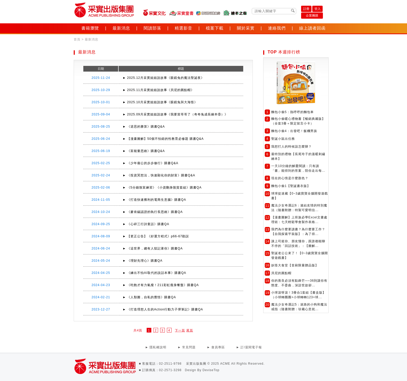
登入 (317, 9)
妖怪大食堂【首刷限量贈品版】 (294, 265)
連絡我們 (277, 28)
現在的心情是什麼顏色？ (289, 178)
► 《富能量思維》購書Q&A (144, 151)
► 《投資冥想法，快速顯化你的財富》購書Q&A (159, 175)
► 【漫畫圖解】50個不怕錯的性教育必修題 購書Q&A (163, 139)
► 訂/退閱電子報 (249, 347)
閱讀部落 (152, 28)
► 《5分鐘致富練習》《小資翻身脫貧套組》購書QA (162, 187)
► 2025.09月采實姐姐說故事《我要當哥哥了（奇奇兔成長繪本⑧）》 (175, 114)
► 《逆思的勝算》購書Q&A (144, 126)
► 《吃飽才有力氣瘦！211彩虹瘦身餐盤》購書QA (161, 285)
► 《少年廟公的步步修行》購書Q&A (150, 163)
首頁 (77, 39)
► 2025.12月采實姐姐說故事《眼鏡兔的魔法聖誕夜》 (163, 78)
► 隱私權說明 (155, 347)
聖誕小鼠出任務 (283, 139)
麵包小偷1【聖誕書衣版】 (290, 186)
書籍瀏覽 (90, 28)
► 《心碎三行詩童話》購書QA (146, 224)
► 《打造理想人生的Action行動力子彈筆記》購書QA (163, 309)
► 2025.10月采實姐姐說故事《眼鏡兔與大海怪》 (160, 102)
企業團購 (312, 15)
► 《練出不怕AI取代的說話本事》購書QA (154, 273)
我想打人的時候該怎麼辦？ (291, 146)
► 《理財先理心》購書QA (142, 260)
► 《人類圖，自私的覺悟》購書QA (149, 297)
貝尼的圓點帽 (281, 273)
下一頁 (180, 330)
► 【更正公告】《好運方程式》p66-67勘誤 (156, 236)
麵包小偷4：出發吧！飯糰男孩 (294, 131)
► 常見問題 (186, 347)
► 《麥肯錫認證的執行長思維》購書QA (153, 212)
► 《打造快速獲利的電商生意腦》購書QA (154, 200)
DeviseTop (210, 370)
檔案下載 (214, 28)
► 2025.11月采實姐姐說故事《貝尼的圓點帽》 (158, 90)
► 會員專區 (216, 347)
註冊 (306, 9)
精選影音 (183, 28)
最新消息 (121, 28)
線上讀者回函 (312, 28)
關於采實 (246, 28)
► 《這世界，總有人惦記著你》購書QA (153, 248)
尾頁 (189, 330)
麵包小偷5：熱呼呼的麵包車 (292, 112)
